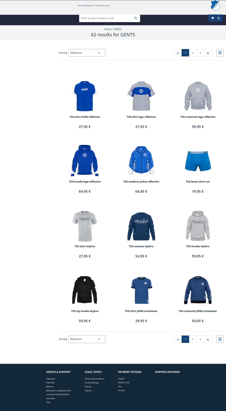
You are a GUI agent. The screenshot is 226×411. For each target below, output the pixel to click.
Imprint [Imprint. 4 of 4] (88, 390)
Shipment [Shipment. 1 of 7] (50, 378)
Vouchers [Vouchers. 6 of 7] (50, 398)
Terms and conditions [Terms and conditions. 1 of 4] (94, 378)
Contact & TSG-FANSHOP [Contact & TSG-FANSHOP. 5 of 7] (57, 394)
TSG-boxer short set (198, 181)
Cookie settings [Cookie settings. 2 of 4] (92, 382)
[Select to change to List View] (220, 52)
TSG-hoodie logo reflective (85, 181)
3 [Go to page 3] (200, 52)
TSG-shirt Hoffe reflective (85, 117)
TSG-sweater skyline (141, 246)
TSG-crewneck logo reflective (197, 117)
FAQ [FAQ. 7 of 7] (48, 402)
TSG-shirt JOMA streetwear (141, 311)
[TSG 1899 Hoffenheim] (217, 5)
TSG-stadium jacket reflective (141, 181)
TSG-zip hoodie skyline (84, 311)
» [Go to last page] (208, 52)
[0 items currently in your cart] (215, 18)
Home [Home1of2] (107, 29)
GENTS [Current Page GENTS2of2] (118, 29)
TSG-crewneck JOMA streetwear (198, 311)
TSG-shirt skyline (85, 246)
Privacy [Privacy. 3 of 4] (88, 386)
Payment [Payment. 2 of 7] (50, 382)
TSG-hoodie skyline (197, 246)
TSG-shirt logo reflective (141, 117)
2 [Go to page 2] (192, 52)
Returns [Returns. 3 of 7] (49, 386)
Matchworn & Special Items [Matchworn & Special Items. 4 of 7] (58, 390)
